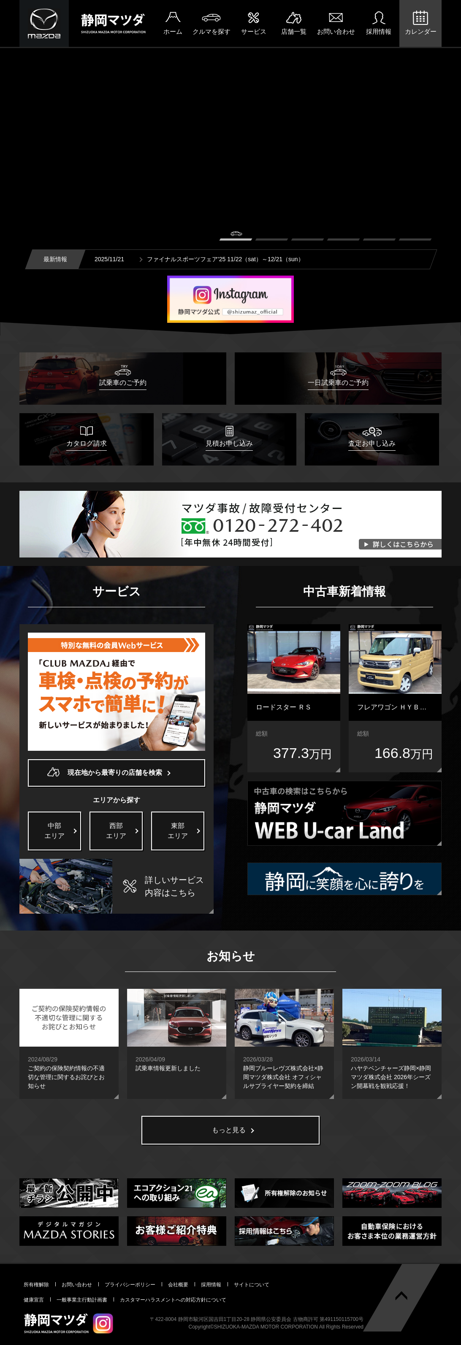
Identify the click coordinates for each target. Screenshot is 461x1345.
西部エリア (116, 830)
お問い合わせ (336, 31)
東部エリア (178, 830)
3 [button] (307, 236)
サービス (253, 31)
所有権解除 (36, 1285)
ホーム (172, 31)
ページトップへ (401, 1296)
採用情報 (378, 31)
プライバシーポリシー (130, 1285)
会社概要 (178, 1285)
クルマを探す (211, 31)
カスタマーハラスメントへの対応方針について (173, 1300)
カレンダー (421, 31)
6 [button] (415, 236)
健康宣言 (34, 1300)
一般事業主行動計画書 (82, 1300)
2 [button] (271, 236)
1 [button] (236, 236)
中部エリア (54, 830)
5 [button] (379, 236)
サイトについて (251, 1285)
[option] (230, 171)
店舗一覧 (293, 31)
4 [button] (343, 236)
